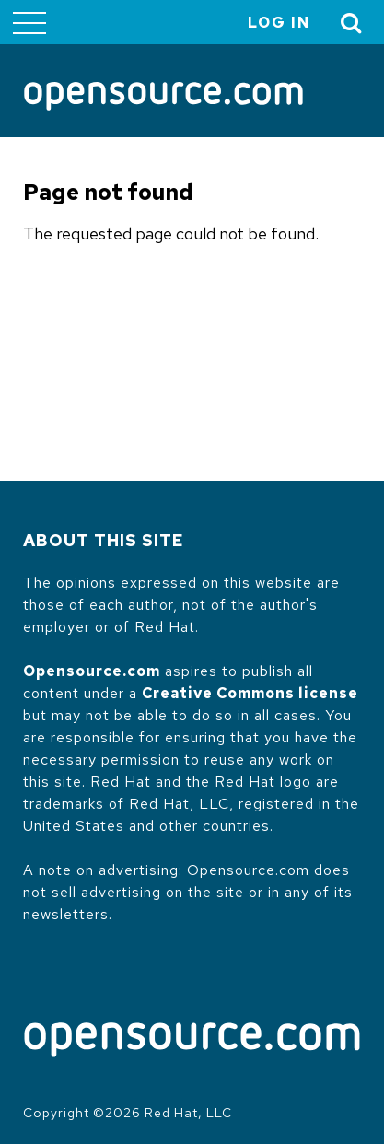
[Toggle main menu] (29, 22)
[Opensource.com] (163, 97)
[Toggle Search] (352, 22)
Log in (279, 22)
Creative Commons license (250, 693)
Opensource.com (91, 671)
